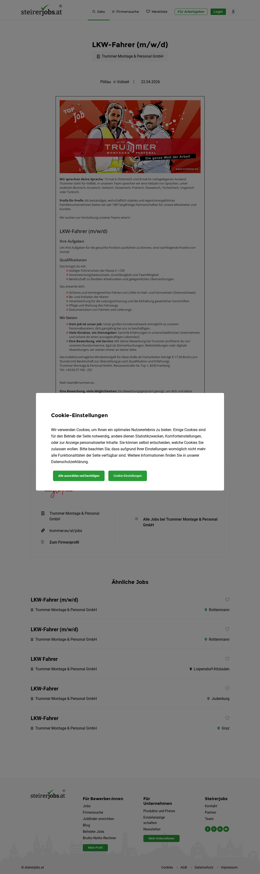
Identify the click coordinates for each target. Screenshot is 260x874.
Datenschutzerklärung (69, 462)
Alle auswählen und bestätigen (78, 476)
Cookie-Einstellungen (128, 476)
